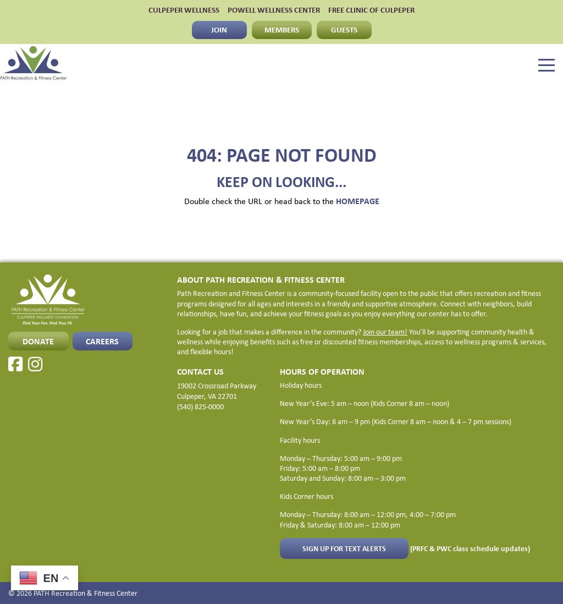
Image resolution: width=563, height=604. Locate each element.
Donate (38, 341)
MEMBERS (281, 29)
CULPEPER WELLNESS (183, 10)
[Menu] (546, 65)
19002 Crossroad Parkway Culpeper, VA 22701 (216, 391)
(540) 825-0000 (200, 406)
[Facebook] (15, 364)
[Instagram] (35, 364)
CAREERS (102, 341)
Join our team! (385, 332)
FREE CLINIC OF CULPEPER (371, 10)
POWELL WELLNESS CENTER (274, 10)
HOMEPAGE (357, 201)
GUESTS (344, 29)
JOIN (219, 29)
